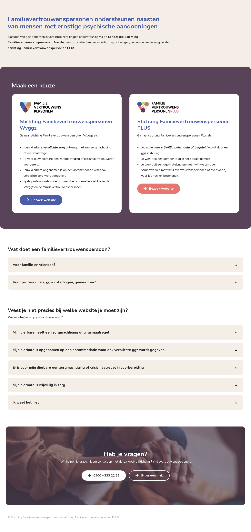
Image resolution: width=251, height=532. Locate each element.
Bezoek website (43, 200)
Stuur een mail (152, 475)
